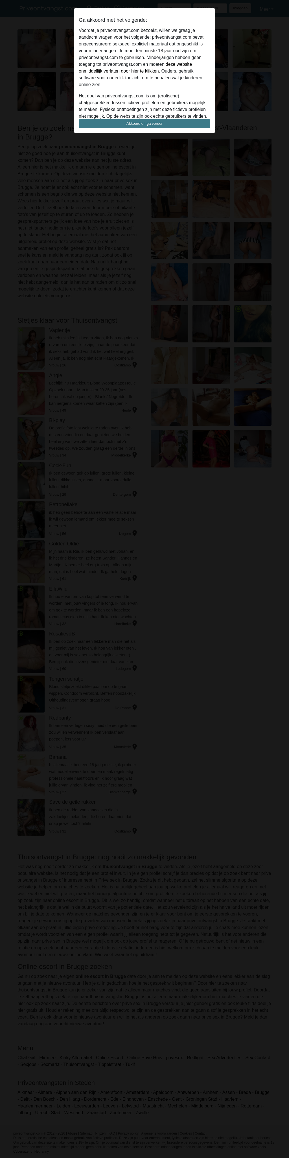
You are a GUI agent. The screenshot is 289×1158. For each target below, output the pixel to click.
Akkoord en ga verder (144, 123)
